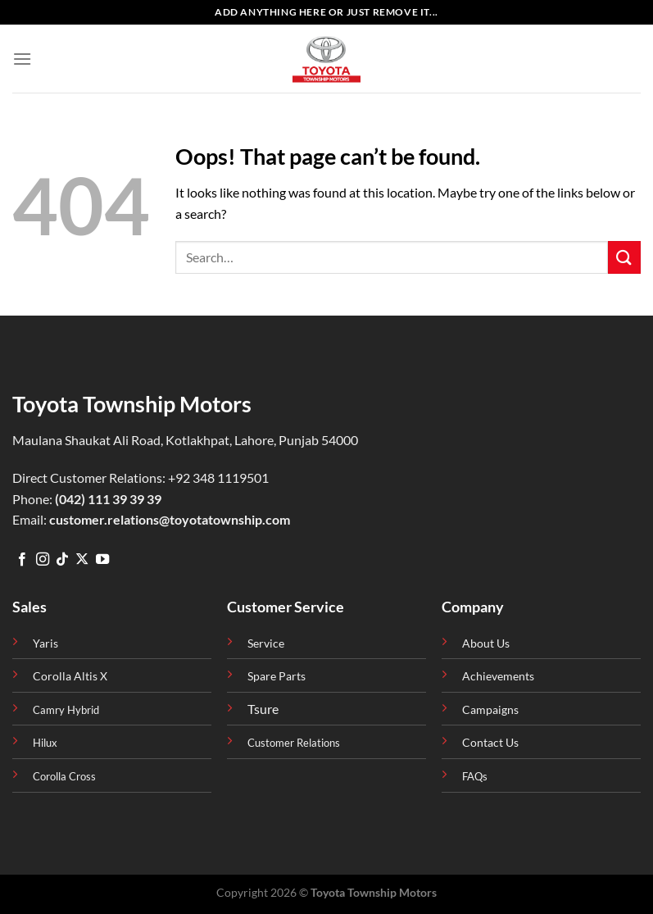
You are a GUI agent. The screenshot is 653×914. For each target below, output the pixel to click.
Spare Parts (276, 676)
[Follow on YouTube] (102, 559)
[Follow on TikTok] (62, 559)
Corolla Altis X (70, 676)
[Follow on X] (81, 559)
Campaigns (490, 709)
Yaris (45, 643)
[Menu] (22, 59)
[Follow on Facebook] (22, 559)
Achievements (498, 676)
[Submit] (624, 257)
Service (265, 643)
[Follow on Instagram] (42, 559)
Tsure (263, 708)
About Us (486, 643)
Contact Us (490, 742)
